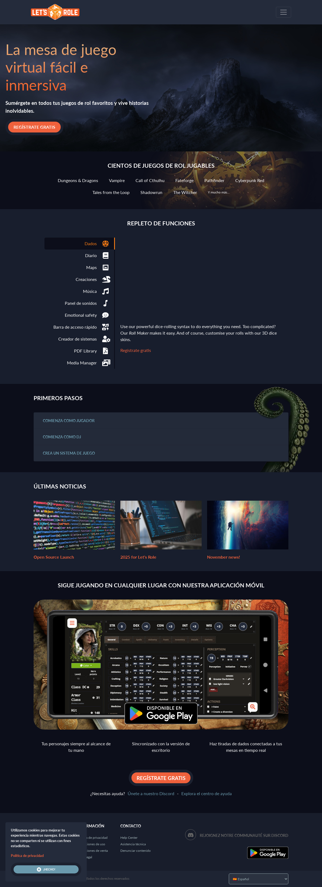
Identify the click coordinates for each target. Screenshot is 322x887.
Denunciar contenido (135, 851)
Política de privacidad (92, 838)
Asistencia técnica (133, 844)
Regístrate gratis (34, 127)
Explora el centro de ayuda (206, 793)
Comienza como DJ (62, 437)
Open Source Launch (74, 525)
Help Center (128, 838)
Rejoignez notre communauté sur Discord (244, 835)
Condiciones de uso (91, 844)
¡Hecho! (46, 869)
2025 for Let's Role (161, 525)
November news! (247, 525)
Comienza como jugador (69, 420)
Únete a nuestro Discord (151, 793)
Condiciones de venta (92, 851)
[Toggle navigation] (283, 12)
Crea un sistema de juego (69, 453)
